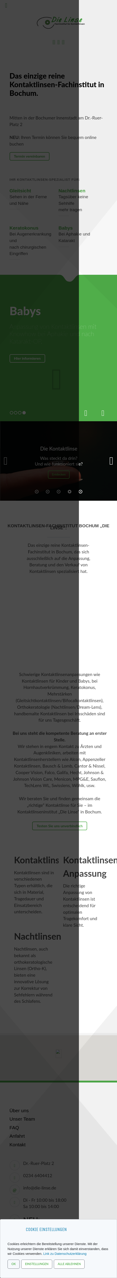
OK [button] (13, 1264)
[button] (111, 461)
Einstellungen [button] (37, 1264)
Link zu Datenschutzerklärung (65, 1254)
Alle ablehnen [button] (69, 1264)
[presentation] (85, 411)
